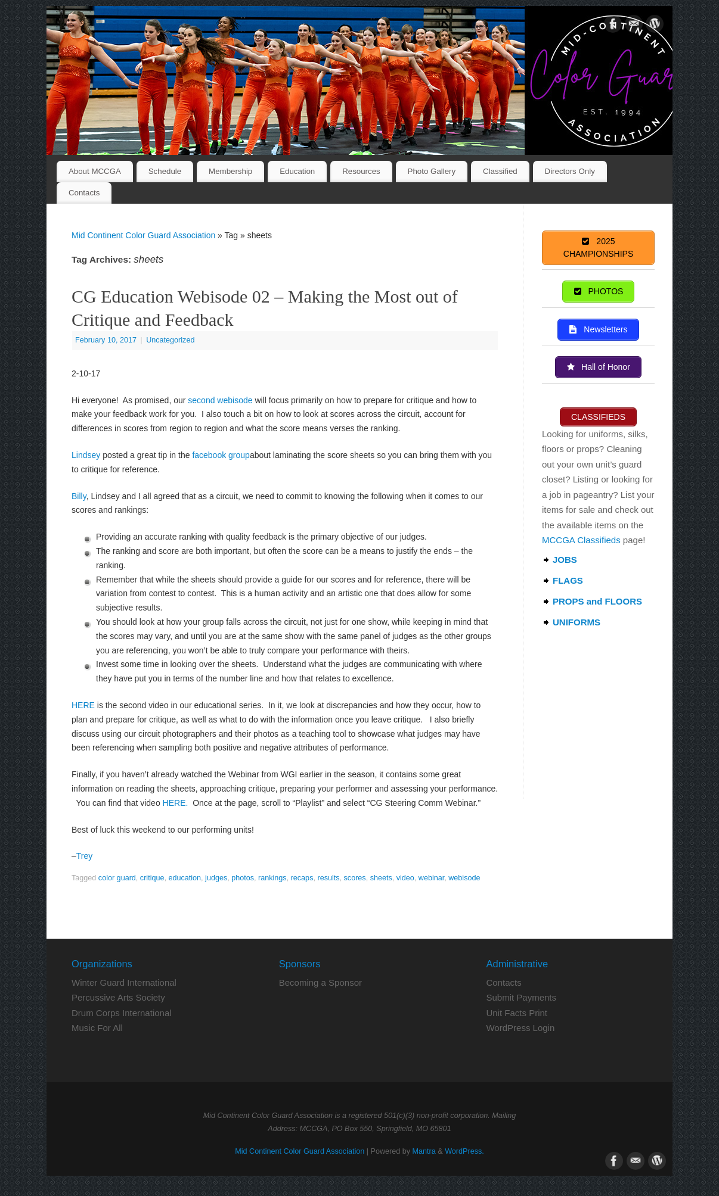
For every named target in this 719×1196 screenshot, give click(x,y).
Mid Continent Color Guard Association (143, 235)
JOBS (565, 560)
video (405, 878)
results (328, 878)
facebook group (221, 455)
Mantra (424, 1151)
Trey (84, 856)
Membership (230, 171)
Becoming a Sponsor (320, 982)
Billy (79, 496)
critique (152, 878)
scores (355, 878)
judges (216, 878)
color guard (117, 878)
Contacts (84, 192)
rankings (272, 878)
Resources (361, 171)
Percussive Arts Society (118, 997)
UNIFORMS (576, 622)
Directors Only (570, 171)
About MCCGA (95, 171)
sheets (381, 878)
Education (297, 171)
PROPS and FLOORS (597, 601)
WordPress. (464, 1151)
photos (242, 878)
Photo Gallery (432, 171)
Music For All (97, 1028)
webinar (431, 878)
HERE (83, 705)
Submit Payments (521, 997)
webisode (464, 878)
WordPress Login (520, 1028)
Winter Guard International (124, 982)
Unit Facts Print (516, 1013)
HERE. (175, 803)
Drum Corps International (122, 1013)
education (184, 878)
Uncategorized (170, 340)
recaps (302, 878)
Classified (500, 171)
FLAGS (568, 580)
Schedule (164, 171)
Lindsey (86, 455)
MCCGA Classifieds (581, 540)
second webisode (220, 400)
